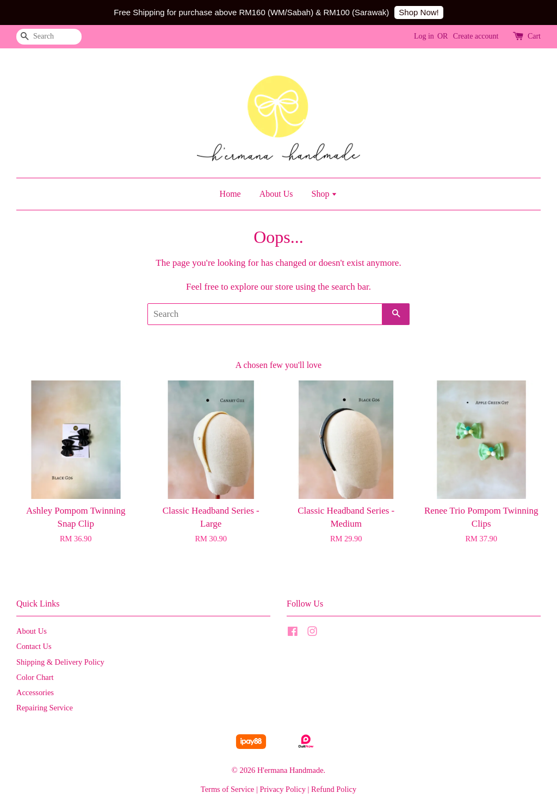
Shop (324, 193)
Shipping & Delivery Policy (60, 662)
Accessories (35, 692)
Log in (424, 36)
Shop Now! (418, 12)
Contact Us (34, 646)
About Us (276, 193)
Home (230, 193)
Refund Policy (333, 789)
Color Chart (35, 677)
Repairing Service (44, 707)
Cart (534, 36)
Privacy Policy (282, 789)
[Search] (49, 37)
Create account (476, 36)
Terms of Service (227, 789)
